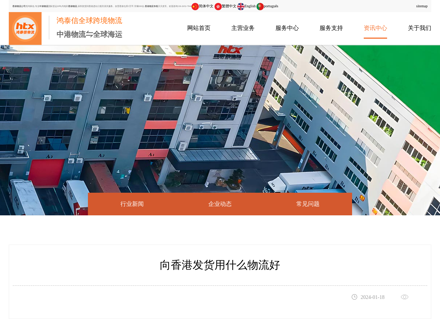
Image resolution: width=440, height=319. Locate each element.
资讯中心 (375, 28)
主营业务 (243, 28)
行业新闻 (132, 204)
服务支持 (331, 28)
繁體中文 (225, 6)
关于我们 (419, 28)
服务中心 (287, 28)
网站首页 (199, 28)
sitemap (422, 6)
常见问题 (308, 204)
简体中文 (202, 6)
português (267, 6)
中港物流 (43, 6)
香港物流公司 (19, 6)
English (246, 6)
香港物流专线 (151, 6)
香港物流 (72, 6)
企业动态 (220, 204)
